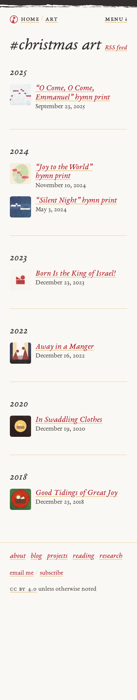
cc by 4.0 (23, 589)
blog (36, 556)
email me (22, 573)
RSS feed (116, 48)
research (110, 556)
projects (57, 556)
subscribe (51, 573)
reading (83, 556)
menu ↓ (116, 19)
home (30, 19)
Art (51, 19)
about (18, 556)
